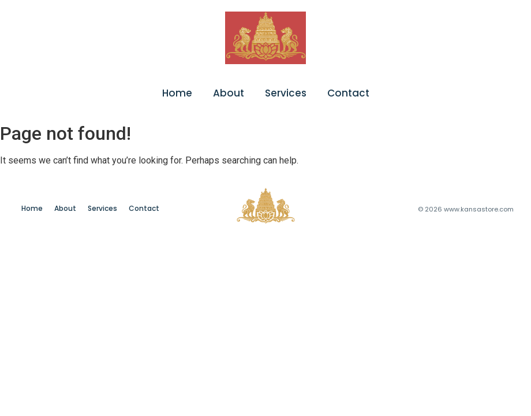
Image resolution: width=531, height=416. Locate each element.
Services (285, 93)
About (228, 93)
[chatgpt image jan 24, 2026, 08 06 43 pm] (265, 38)
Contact (348, 93)
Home (177, 93)
